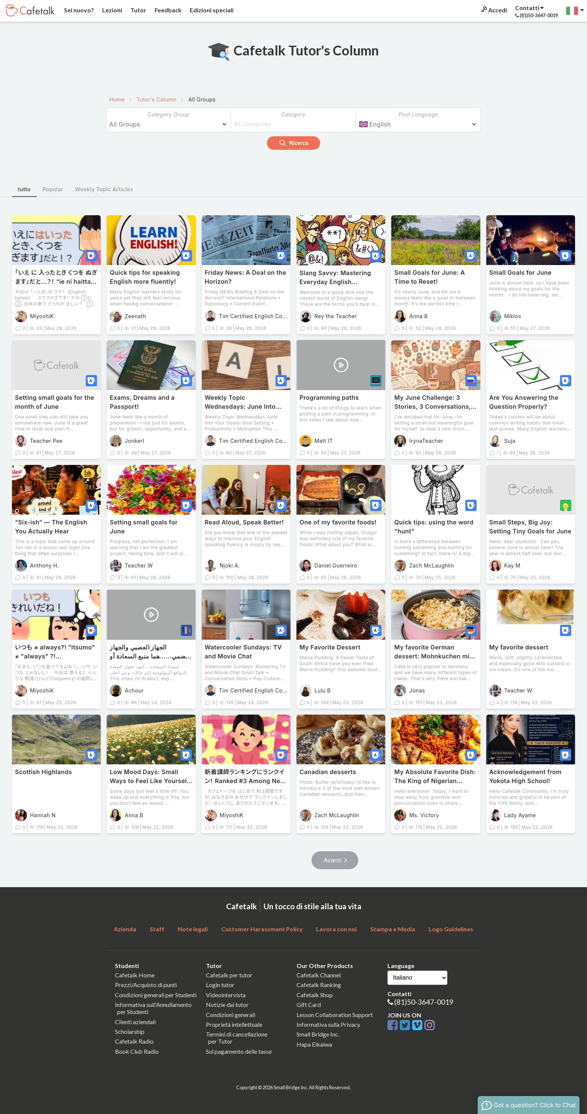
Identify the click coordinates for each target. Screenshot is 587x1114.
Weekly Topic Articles (104, 189)
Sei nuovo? (78, 9)
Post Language (418, 114)
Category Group (168, 114)
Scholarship (130, 1031)
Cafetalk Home (135, 974)
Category (293, 114)
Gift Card (308, 1004)
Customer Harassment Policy (262, 928)
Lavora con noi (336, 928)
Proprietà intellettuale (234, 1024)
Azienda (125, 928)
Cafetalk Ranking (318, 984)
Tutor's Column (156, 99)
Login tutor (220, 984)
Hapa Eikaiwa (314, 1044)
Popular (53, 189)
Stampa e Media (392, 928)
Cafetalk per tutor (229, 974)
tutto (24, 189)
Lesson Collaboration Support (334, 1014)
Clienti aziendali (135, 1021)
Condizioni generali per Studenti (156, 994)
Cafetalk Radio (134, 1041)
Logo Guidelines (451, 928)
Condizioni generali (230, 1014)
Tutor (137, 9)
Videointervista (226, 994)
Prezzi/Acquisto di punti (146, 984)
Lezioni (111, 9)
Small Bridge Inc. (317, 1034)
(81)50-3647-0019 (423, 1002)
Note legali (193, 928)
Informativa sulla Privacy (328, 1024)
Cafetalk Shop (314, 994)
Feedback (167, 9)
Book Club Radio (137, 1051)
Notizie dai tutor (227, 1004)
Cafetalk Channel (318, 974)
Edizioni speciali (211, 9)
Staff (157, 928)
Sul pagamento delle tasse (239, 1051)
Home (117, 99)
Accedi (493, 9)
